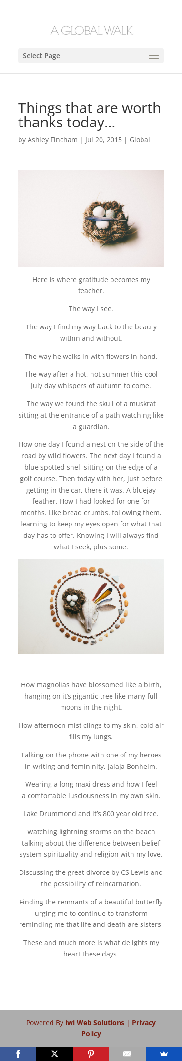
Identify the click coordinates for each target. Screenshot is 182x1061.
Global (140, 139)
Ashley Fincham (53, 139)
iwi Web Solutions (95, 1022)
